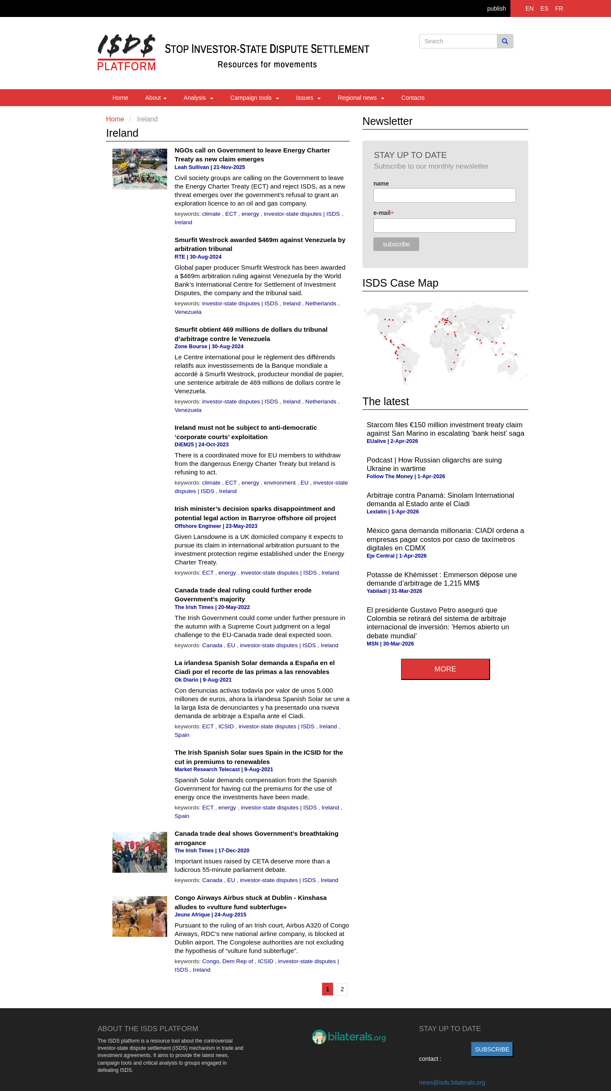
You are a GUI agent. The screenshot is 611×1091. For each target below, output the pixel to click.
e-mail (383, 213)
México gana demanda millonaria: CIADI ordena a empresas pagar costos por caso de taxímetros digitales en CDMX (445, 539)
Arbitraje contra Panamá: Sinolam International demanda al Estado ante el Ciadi (440, 499)
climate (212, 214)
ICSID (227, 726)
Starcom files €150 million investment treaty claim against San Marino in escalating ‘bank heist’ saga (445, 429)
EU (305, 482)
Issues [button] (308, 97)
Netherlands (322, 303)
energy (251, 214)
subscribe (492, 1049)
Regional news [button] (361, 97)
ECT (231, 214)
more (445, 669)
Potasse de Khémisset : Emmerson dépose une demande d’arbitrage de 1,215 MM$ (442, 579)
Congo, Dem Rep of (228, 961)
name (381, 183)
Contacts (413, 97)
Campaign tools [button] (254, 97)
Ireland (184, 222)
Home (120, 97)
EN (530, 8)
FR (559, 8)
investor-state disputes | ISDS (303, 214)
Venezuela (188, 312)
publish (496, 8)
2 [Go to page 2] (342, 989)
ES (545, 8)
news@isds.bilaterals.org (452, 1082)
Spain (182, 735)
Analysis (198, 97)
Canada (213, 645)
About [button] (155, 97)
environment (280, 482)
